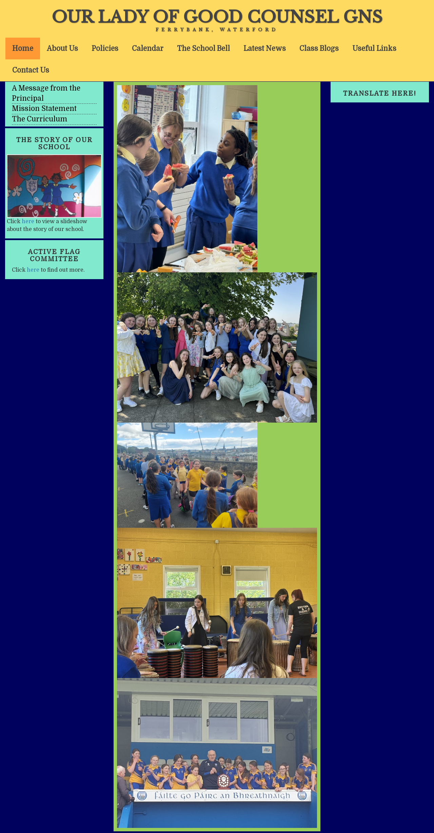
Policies (105, 48)
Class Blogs (319, 48)
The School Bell (203, 48)
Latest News (264, 48)
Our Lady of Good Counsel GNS (217, 17)
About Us (62, 48)
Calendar (147, 48)
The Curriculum (39, 119)
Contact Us (30, 70)
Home (22, 48)
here (28, 221)
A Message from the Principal (46, 93)
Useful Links (374, 48)
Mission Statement (44, 108)
